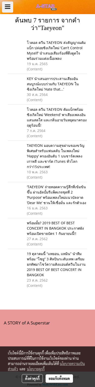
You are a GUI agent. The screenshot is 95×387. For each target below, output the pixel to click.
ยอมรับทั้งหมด (59, 378)
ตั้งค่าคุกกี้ (32, 378)
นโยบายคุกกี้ (36, 369)
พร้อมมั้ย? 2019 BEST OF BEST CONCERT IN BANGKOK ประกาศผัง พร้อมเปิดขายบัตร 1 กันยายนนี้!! (55, 228)
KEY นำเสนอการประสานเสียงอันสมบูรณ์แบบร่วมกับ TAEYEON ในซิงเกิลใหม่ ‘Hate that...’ (53, 84)
